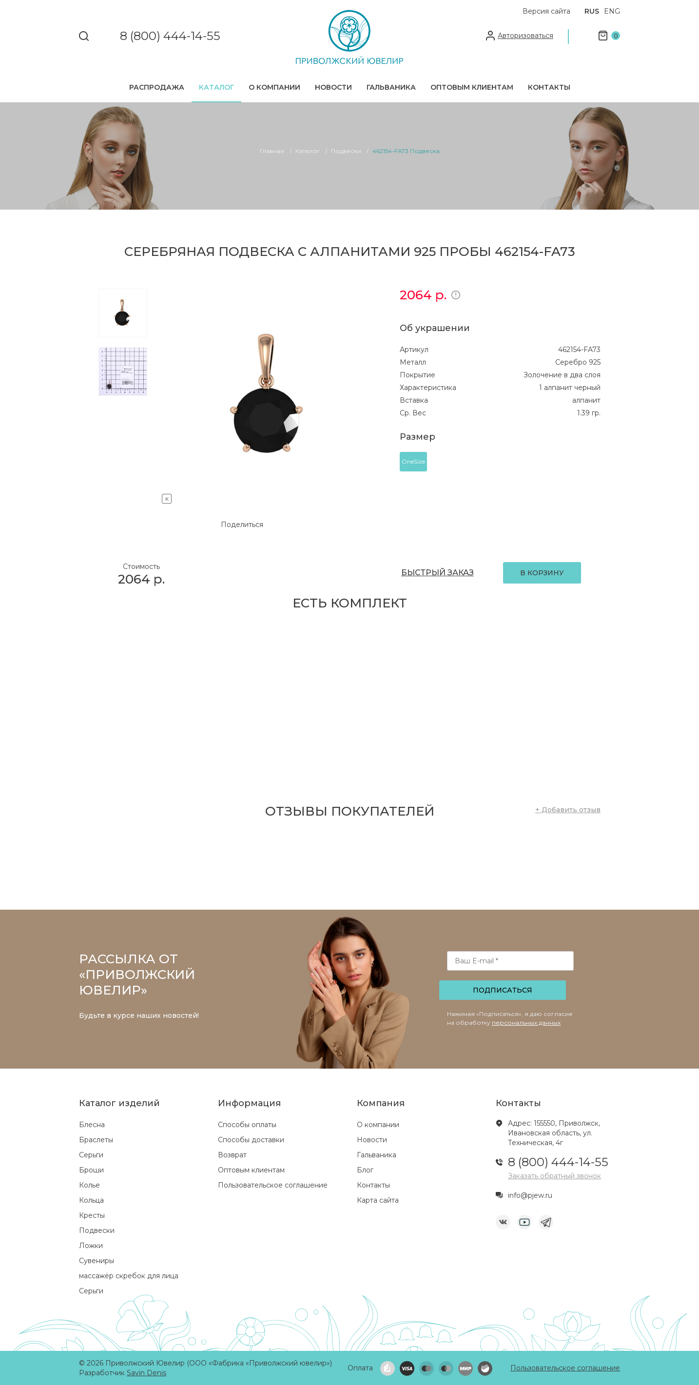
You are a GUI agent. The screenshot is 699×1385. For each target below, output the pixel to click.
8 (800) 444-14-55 (170, 36)
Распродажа (156, 87)
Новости (333, 87)
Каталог (216, 87)
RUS (591, 11)
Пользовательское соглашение (273, 1185)
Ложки (91, 1245)
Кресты (92, 1215)
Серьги (91, 1155)
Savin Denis (146, 1372)
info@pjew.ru (530, 1195)
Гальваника (391, 87)
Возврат (232, 1155)
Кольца (91, 1200)
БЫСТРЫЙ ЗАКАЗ (437, 572)
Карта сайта (378, 1200)
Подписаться (502, 990)
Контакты (549, 87)
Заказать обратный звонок (554, 1175)
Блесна (92, 1124)
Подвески (97, 1230)
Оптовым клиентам (471, 87)
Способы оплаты (247, 1124)
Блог (365, 1170)
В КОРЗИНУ (542, 572)
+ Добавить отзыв (568, 809)
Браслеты (96, 1139)
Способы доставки (251, 1139)
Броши (91, 1170)
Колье (89, 1185)
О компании (274, 87)
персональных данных (526, 1022)
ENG (612, 11)
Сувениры (96, 1260)
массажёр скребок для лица (128, 1275)
